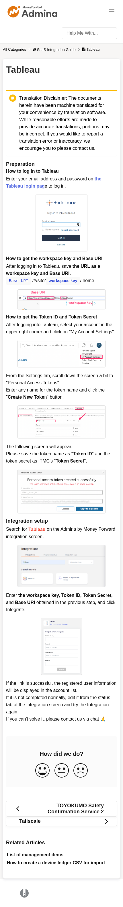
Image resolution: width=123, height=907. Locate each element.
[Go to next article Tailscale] (61, 821)
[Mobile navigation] (111, 11)
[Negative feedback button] (80, 770)
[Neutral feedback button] (62, 770)
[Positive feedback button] (42, 770)
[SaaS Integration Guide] (55, 49)
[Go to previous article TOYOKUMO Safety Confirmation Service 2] (61, 808)
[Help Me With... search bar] (89, 33)
